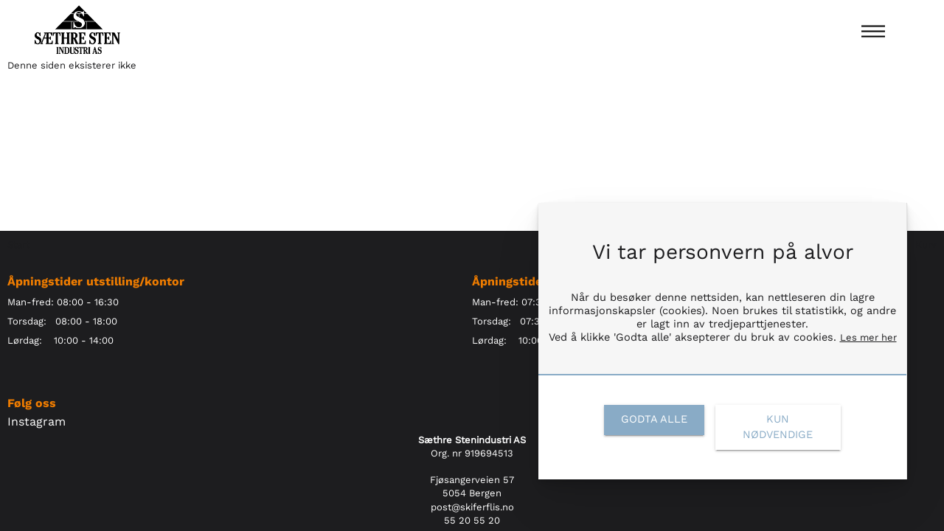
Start (18, 244)
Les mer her (868, 337)
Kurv (926, 244)
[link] (654, 419)
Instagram (36, 421)
